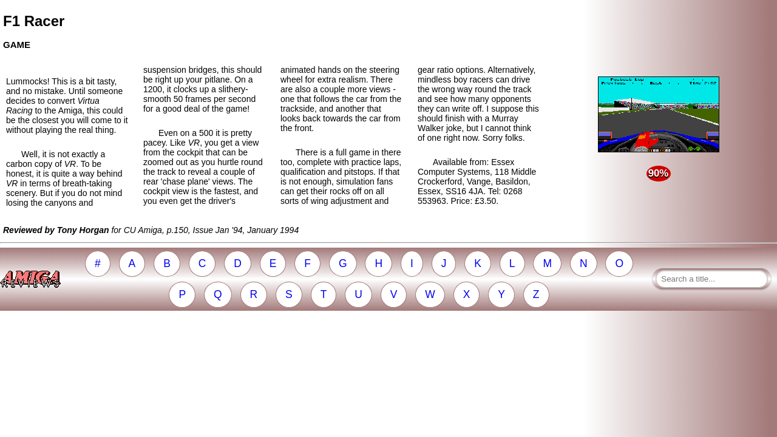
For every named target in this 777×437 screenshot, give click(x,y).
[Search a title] (712, 279)
